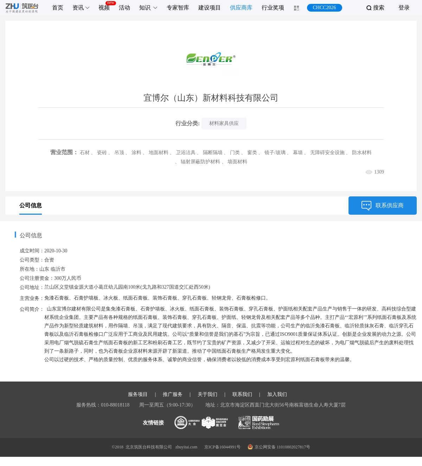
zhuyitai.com (186, 456)
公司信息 (30, 205)
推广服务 (173, 403)
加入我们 (277, 403)
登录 (404, 8)
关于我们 (207, 403)
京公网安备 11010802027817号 (279, 456)
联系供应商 (383, 205)
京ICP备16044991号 (222, 456)
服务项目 (138, 403)
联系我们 (242, 403)
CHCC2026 (324, 7)
